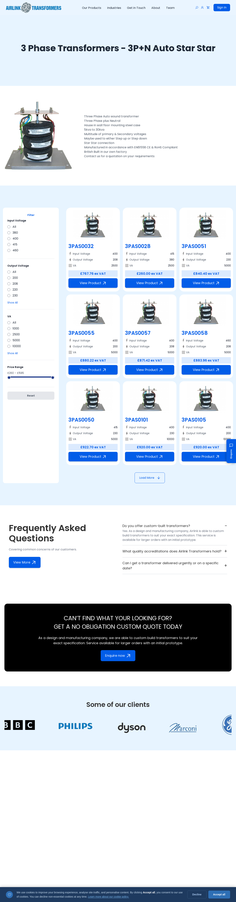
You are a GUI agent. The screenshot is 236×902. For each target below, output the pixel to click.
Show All (12, 302)
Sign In (221, 7)
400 (12, 238)
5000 (13, 340)
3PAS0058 (195, 333)
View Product (93, 283)
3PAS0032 (81, 246)
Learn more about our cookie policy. (108, 896)
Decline (197, 894)
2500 (13, 334)
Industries (114, 8)
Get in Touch (136, 8)
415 (12, 244)
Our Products (91, 8)
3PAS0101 (136, 419)
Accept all (219, 894)
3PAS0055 (81, 333)
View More (25, 562)
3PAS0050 (81, 419)
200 (12, 278)
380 (12, 233)
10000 (14, 346)
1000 (13, 328)
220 (12, 289)
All (11, 227)
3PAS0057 (137, 333)
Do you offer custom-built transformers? (174, 526)
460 (12, 250)
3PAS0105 (194, 419)
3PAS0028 (138, 246)
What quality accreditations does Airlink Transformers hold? (174, 551)
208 (12, 284)
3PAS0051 (194, 246)
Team (170, 8)
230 (12, 295)
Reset (31, 395)
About (155, 8)
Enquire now (118, 655)
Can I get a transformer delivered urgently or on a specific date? (174, 565)
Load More (149, 478)
